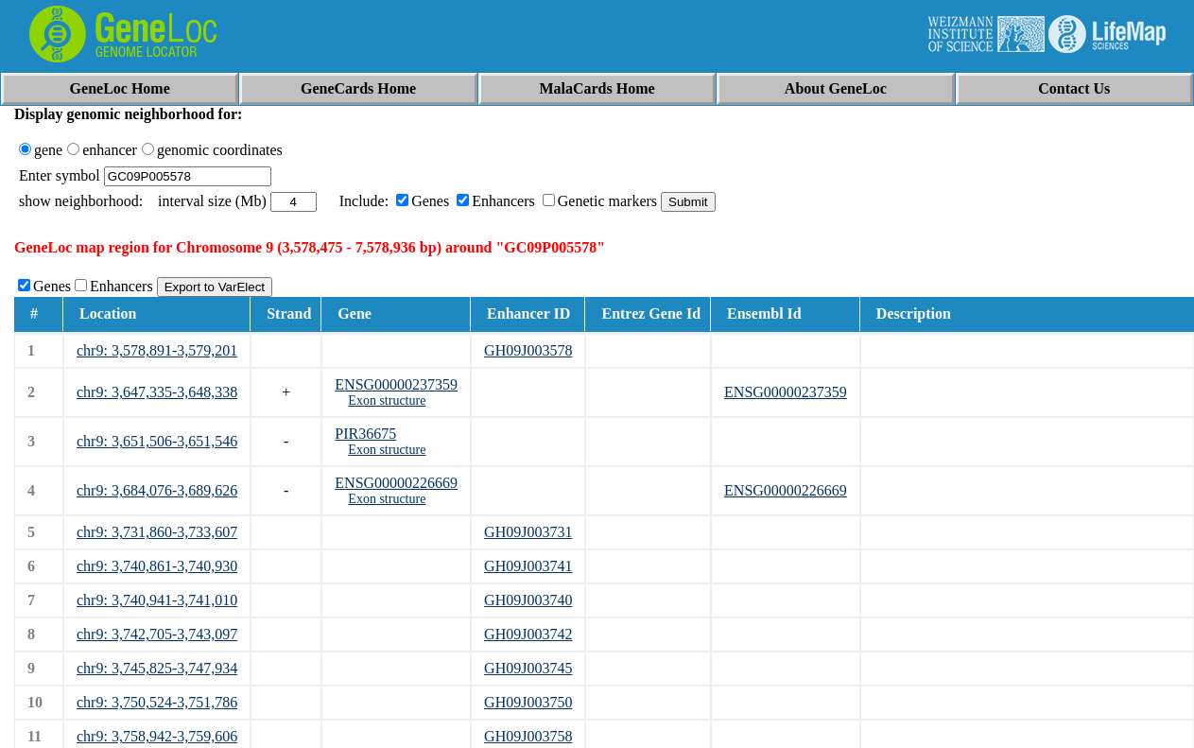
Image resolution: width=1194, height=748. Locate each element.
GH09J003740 (528, 600)
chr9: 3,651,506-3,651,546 (157, 441)
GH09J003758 (528, 736)
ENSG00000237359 (396, 384)
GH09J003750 (528, 702)
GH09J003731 (528, 532)
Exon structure (386, 400)
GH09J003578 (528, 350)
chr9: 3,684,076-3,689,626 (157, 490)
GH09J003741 (528, 566)
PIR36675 (365, 434)
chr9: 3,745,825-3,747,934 (157, 668)
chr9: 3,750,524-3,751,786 (157, 702)
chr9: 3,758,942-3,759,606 (157, 736)
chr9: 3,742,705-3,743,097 (157, 634)
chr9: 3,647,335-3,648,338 (157, 392)
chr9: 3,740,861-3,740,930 (157, 566)
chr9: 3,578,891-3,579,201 (157, 350)
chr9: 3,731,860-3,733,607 (157, 532)
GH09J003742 (528, 634)
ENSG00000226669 (396, 483)
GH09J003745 (528, 668)
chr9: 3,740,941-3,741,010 (157, 600)
